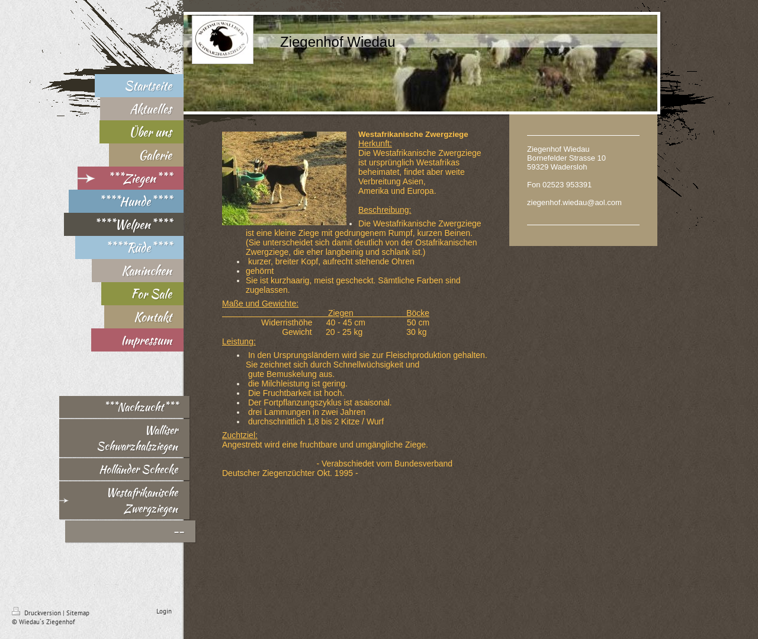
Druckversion (37, 613)
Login (164, 611)
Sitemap (77, 613)
